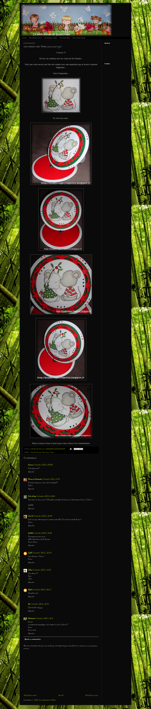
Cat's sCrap (32, 496)
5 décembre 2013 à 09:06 (43, 465)
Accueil (24, 38)
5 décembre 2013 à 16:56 (43, 533)
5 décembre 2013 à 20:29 (42, 553)
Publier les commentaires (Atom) (45, 700)
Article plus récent (30, 695)
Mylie (30, 589)
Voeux (52, 452)
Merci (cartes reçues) (79, 38)
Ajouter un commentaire (32, 639)
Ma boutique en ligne (50, 38)
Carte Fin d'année (36, 452)
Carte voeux (45, 452)
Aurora (30, 465)
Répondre (31, 471)
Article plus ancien (91, 695)
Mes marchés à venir (35, 38)
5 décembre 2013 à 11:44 (51, 479)
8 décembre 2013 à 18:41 (44, 618)
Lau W (30, 516)
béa (29, 604)
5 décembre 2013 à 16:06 (45, 496)
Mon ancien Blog (65, 38)
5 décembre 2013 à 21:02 (42, 570)
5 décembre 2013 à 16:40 (43, 516)
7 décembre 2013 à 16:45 (40, 604)
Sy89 (30, 553)
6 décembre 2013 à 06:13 (41, 589)
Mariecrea (31, 618)
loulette (30, 533)
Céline (30, 570)
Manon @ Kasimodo (35, 479)
